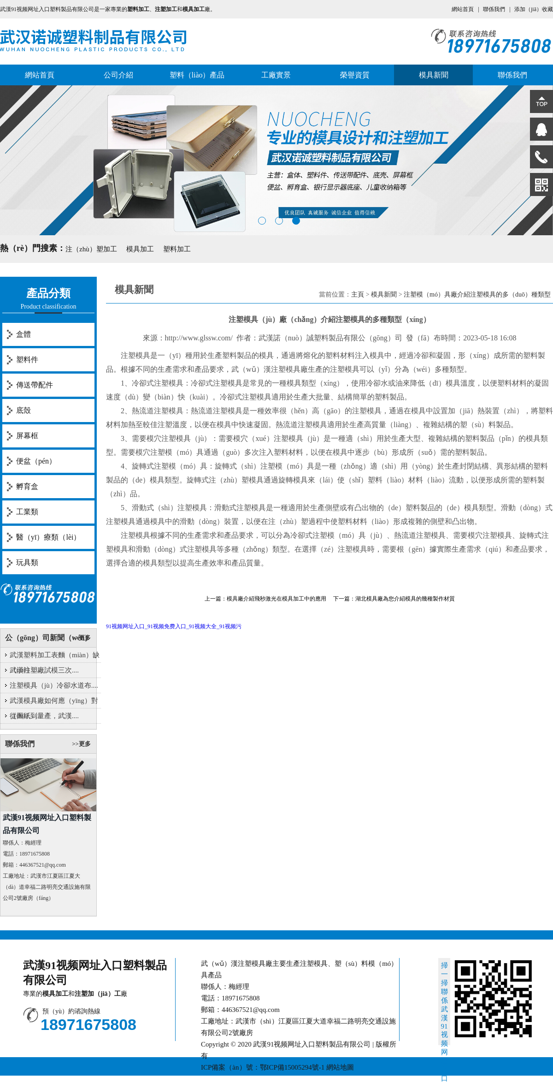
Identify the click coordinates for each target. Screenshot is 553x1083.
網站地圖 (340, 1067)
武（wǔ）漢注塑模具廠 (269, 369)
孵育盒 (27, 486)
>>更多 (81, 637)
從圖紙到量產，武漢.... (44, 716)
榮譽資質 (355, 75)
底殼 (23, 410)
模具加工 (140, 249)
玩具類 (27, 562)
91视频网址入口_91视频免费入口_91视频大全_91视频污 (173, 626)
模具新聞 (433, 75)
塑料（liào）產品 (197, 75)
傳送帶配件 (34, 385)
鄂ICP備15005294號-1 (292, 1067)
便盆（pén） (36, 461)
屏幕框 (27, 436)
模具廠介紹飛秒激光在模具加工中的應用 (276, 598)
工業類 (27, 512)
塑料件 (27, 359)
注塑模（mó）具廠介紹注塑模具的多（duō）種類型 (477, 294)
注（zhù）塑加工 (91, 249)
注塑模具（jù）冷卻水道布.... (54, 685)
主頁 (357, 294)
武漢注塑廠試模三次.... (44, 670)
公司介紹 (118, 75)
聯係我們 (494, 9)
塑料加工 (177, 249)
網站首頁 (463, 9)
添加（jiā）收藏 (533, 9)
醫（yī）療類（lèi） (48, 537)
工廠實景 (276, 75)
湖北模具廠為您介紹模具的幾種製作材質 (405, 598)
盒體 (23, 334)
